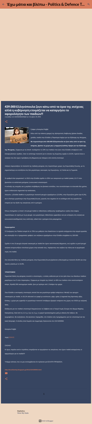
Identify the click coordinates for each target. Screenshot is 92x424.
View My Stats (23, 413)
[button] (6, 121)
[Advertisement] (46, 82)
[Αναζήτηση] (88, 4)
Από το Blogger (46, 421)
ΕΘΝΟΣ (11, 337)
